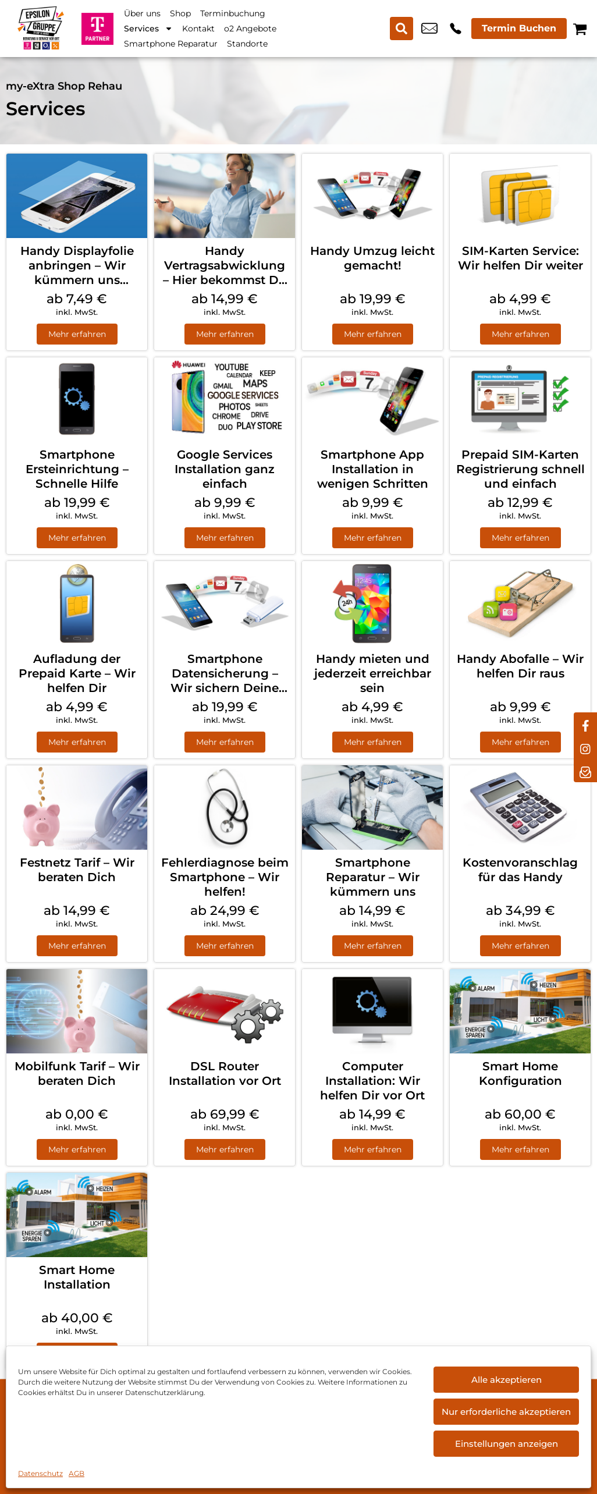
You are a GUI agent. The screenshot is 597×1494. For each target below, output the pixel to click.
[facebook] (585, 724)
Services (148, 28)
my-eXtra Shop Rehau (64, 86)
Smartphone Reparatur (171, 43)
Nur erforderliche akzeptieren (506, 1411)
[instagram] (585, 747)
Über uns (142, 13)
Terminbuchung (232, 13)
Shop (180, 13)
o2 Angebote (250, 28)
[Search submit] (401, 28)
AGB (76, 1473)
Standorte (247, 43)
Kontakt (198, 28)
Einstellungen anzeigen (506, 1443)
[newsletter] (585, 770)
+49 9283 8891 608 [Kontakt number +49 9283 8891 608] (455, 29)
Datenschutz (40, 1473)
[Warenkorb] (580, 29)
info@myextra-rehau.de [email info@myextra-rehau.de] (429, 29)
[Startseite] (41, 27)
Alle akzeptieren (506, 1379)
